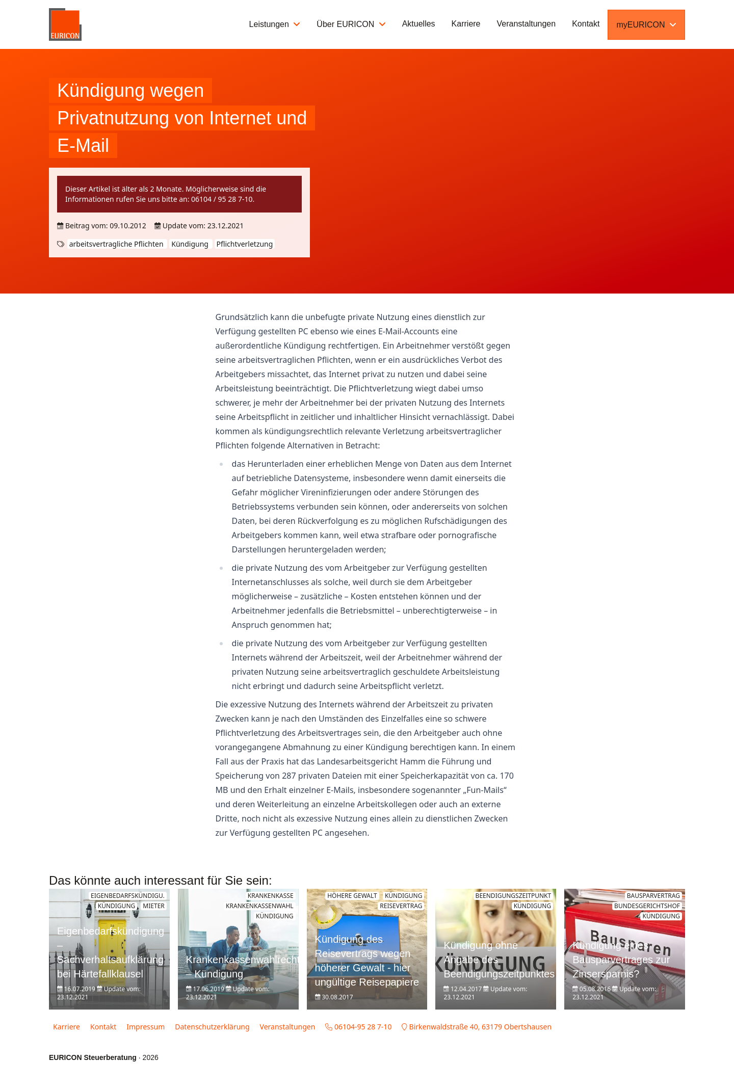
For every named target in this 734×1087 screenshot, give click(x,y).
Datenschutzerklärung (212, 1026)
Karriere (466, 23)
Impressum (145, 1026)
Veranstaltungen (526, 23)
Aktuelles (418, 23)
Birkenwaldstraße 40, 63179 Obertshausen (477, 1026)
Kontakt (585, 23)
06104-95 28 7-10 (358, 1026)
